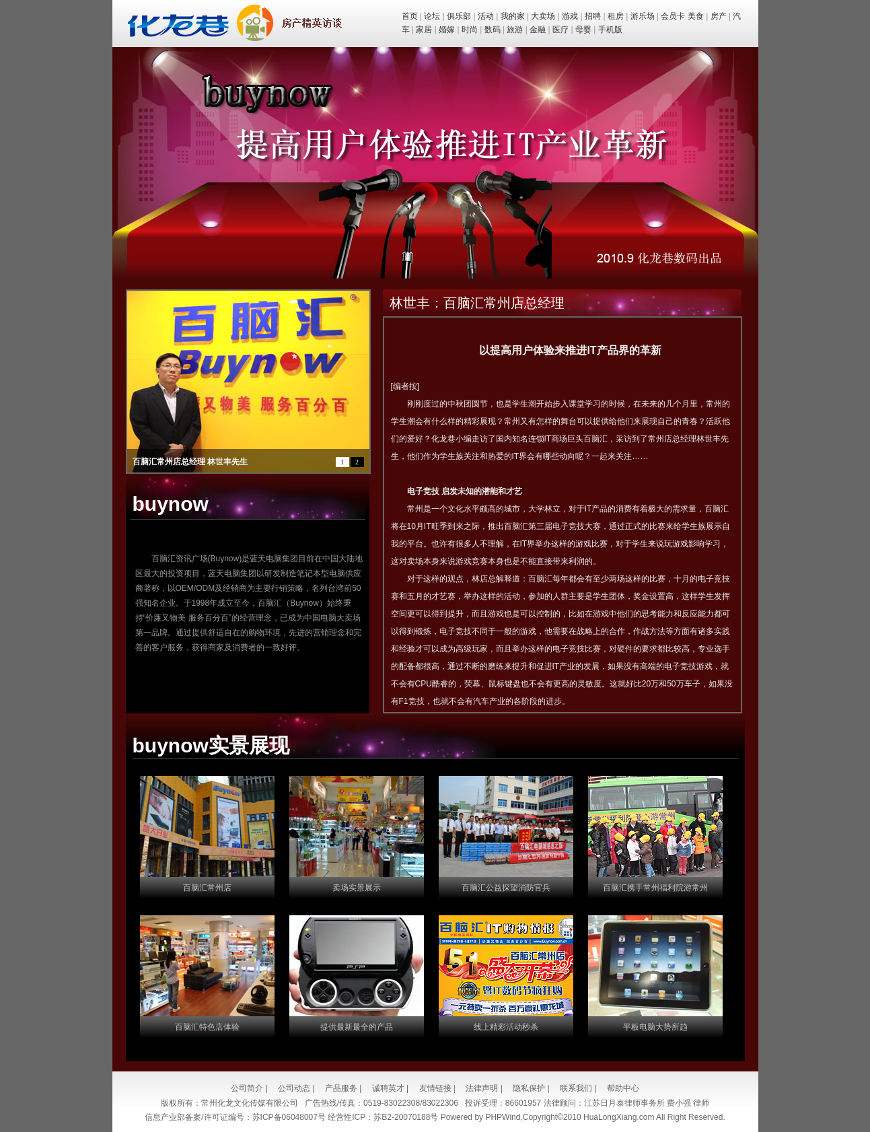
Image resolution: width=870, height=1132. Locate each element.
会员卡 (673, 16)
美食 (696, 16)
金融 (538, 29)
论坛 (432, 16)
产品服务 (341, 1088)
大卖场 (543, 16)
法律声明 (482, 1088)
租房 (616, 16)
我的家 (513, 16)
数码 (492, 29)
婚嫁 (447, 29)
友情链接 (435, 1088)
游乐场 (642, 16)
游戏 (570, 16)
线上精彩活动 (498, 1027)
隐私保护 (529, 1088)
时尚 (470, 29)
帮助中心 (623, 1088)
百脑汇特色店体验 (207, 1027)
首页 (410, 16)
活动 (486, 16)
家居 (424, 29)
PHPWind (502, 1117)
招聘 (593, 16)
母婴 (583, 29)
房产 (719, 16)
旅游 (515, 29)
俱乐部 (459, 16)
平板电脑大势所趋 (655, 1027)
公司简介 (247, 1088)
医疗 (560, 29)
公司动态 (294, 1088)
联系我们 (576, 1088)
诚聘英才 (388, 1088)
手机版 (610, 29)
